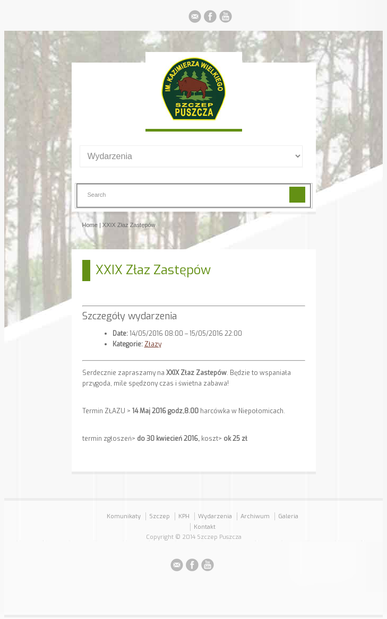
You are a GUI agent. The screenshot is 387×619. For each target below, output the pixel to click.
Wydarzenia (215, 516)
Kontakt (205, 527)
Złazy (152, 344)
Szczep (159, 516)
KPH (184, 516)
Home (90, 225)
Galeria (288, 516)
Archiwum (255, 516)
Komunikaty (124, 516)
